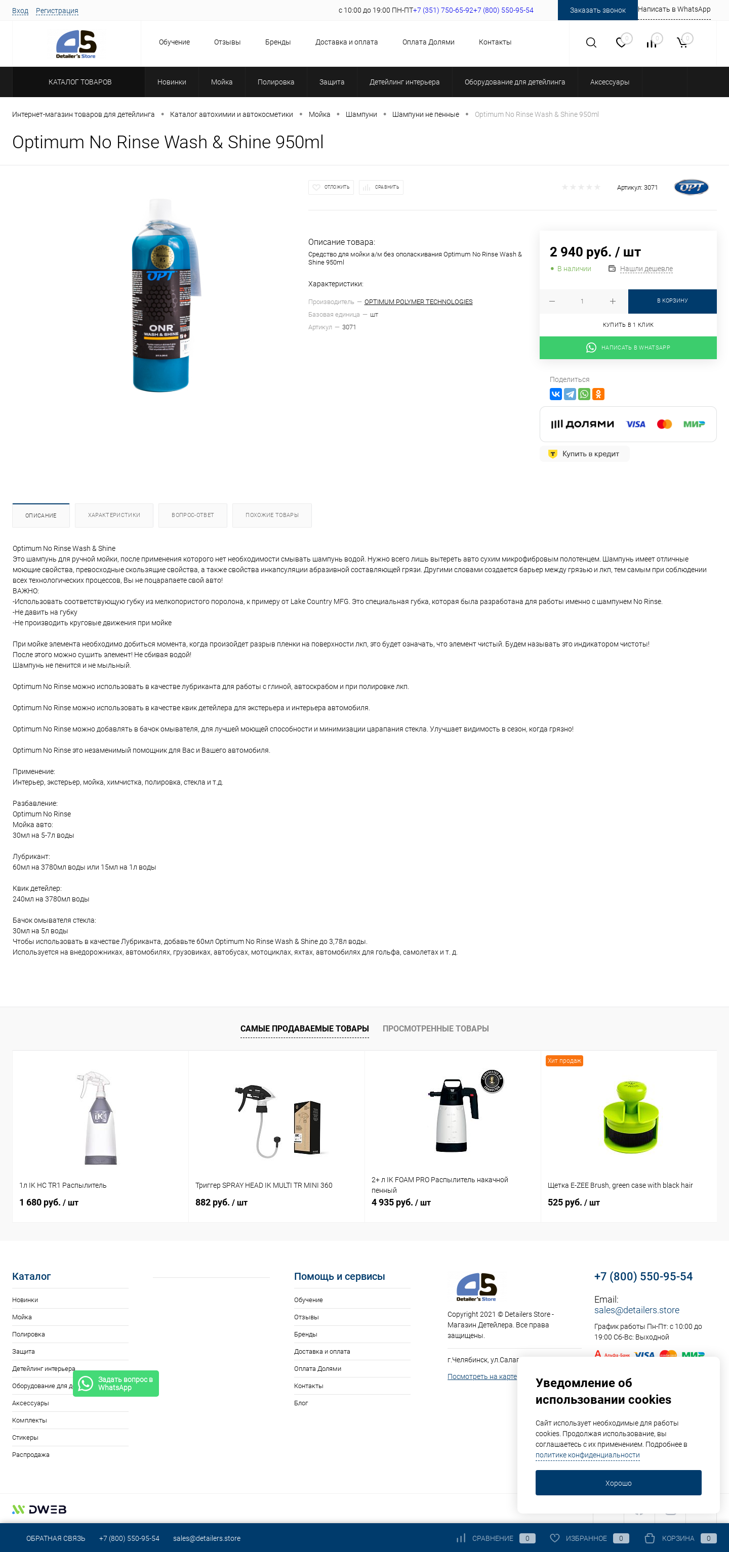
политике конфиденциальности (588, 1455)
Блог (301, 1403)
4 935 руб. (401, 1202)
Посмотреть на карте (482, 1376)
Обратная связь (49, 1538)
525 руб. (574, 1202)
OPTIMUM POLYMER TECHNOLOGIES (418, 302)
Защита (23, 1351)
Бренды (278, 42)
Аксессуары (30, 1403)
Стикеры (25, 1437)
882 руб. (221, 1202)
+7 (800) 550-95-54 (643, 1276)
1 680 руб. (48, 1202)
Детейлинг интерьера (43, 1368)
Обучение (174, 42)
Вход (20, 11)
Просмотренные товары (436, 1028)
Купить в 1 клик (628, 325)
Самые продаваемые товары (304, 1028)
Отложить (337, 187)
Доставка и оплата (346, 42)
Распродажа (31, 1454)
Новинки (25, 1300)
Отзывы (227, 42)
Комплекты (29, 1420)
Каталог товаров (78, 82)
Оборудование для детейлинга (57, 1386)
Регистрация (57, 11)
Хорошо (618, 1483)
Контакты (495, 42)
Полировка (28, 1334)
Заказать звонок (598, 10)
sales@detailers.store (636, 1310)
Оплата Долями (428, 42)
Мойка (22, 1317)
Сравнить (387, 187)
